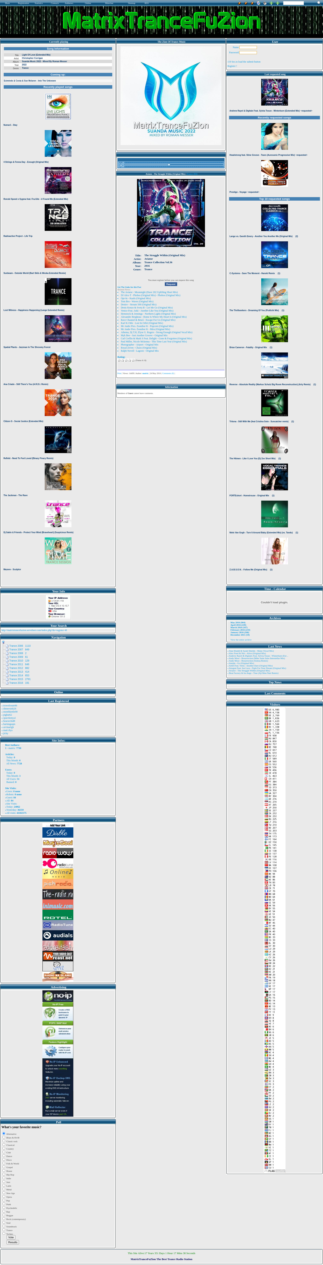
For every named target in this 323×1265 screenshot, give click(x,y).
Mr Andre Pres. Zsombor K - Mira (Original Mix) (145, 329)
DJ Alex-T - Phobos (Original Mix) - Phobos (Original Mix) (150, 295)
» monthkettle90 (9, 711)
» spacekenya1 (8, 717)
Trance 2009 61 (18, 657)
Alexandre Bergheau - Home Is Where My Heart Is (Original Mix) (154, 316)
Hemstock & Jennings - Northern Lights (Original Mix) (148, 313)
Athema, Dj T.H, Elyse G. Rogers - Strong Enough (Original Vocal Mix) (156, 332)
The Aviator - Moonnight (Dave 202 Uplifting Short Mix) (149, 292)
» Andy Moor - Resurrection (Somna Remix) (247, 660)
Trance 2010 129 (19, 660)
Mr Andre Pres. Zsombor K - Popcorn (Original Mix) (147, 326)
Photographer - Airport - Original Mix (139, 344)
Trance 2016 (192, 174)
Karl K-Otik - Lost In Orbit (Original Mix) (142, 323)
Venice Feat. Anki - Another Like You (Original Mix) (147, 310)
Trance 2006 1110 (20, 645)
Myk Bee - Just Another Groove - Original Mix (144, 335)
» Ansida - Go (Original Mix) (240, 663)
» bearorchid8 (8, 721)
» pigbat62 (6, 714)
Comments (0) (168, 373)
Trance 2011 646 (19, 664)
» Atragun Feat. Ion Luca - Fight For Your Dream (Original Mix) (256, 668)
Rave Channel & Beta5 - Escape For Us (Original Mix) (148, 320)
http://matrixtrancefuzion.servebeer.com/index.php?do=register (32, 630)
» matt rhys (7, 730)
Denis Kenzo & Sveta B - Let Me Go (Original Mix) (147, 307)
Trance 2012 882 (19, 668)
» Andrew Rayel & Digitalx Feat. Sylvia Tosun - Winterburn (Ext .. (257, 656)
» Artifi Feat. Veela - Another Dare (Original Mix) (250, 665)
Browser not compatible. (58, 315)
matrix (11, 748)
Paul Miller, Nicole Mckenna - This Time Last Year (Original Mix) (154, 341)
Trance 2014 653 (19, 675)
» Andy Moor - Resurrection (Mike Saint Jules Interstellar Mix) (256, 658)
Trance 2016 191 (19, 682)
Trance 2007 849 (19, 649)
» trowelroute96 (9, 705)
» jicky (4, 733)
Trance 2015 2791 (20, 679)
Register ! (232, 66)
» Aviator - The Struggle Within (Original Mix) (248, 670)
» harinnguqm (8, 724)
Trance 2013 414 (19, 671)
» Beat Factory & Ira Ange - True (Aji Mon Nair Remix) (253, 673)
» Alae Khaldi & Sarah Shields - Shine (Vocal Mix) (250, 651)
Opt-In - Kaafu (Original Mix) (136, 298)
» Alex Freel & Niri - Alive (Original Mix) (246, 653)
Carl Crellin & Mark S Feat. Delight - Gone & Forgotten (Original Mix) (156, 338)
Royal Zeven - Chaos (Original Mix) (139, 347)
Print (119, 373)
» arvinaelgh (7, 727)
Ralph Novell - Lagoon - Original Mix (140, 350)
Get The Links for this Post (129, 287)
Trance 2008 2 (18, 653)
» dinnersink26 (8, 708)
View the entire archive (241, 639)
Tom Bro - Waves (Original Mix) (137, 301)
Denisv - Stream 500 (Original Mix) (139, 304)
